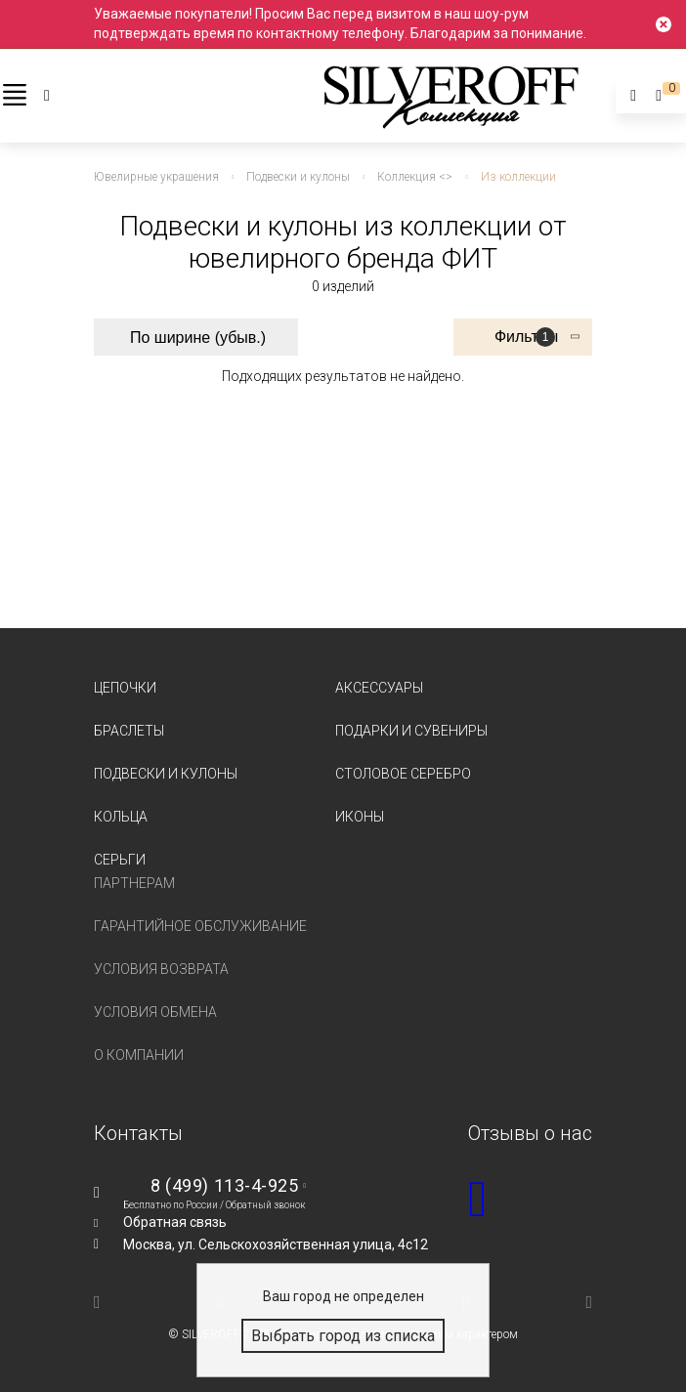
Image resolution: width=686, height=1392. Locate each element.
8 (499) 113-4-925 (224, 1185)
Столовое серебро (403, 773)
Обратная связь (175, 1222)
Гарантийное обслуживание (200, 926)
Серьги (120, 859)
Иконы (359, 816)
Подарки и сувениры (411, 730)
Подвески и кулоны (165, 773)
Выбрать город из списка (343, 1336)
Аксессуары (379, 688)
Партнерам (134, 883)
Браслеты (129, 730)
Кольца (121, 816)
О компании (139, 1055)
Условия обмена (155, 1012)
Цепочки (125, 688)
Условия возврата (161, 969)
